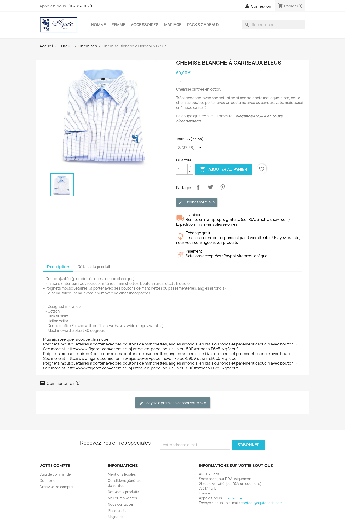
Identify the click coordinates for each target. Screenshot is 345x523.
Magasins (115, 516)
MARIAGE (173, 24)
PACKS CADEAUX (203, 24)
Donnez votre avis (196, 202)
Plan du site (117, 510)
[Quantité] (182, 169)
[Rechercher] (273, 24)
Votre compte (55, 465)
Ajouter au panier (223, 169)
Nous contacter (121, 504)
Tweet (210, 187)
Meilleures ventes (122, 498)
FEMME (118, 24)
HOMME (98, 24)
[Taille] (190, 147)
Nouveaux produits (123, 491)
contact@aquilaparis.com (261, 502)
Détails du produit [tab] (94, 266)
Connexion (49, 480)
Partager (198, 187)
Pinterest (222, 187)
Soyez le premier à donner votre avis (172, 403)
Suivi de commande (55, 474)
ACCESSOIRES (145, 24)
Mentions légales (122, 474)
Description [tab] (58, 266)
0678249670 (80, 6)
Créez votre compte (56, 486)
